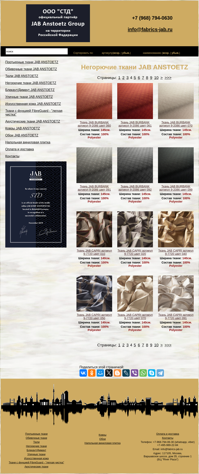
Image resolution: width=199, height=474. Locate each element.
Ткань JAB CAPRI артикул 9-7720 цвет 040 (175, 252)
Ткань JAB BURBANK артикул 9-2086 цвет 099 (175, 188)
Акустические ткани (36, 466)
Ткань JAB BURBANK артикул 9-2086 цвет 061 (135, 124)
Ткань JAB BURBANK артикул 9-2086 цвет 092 (135, 188)
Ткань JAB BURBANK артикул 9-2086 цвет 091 (94, 188)
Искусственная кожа (36, 458)
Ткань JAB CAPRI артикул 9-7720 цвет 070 (135, 316)
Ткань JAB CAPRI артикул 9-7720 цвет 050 (94, 316)
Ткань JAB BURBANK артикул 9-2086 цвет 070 (175, 124)
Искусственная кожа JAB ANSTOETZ (33, 104)
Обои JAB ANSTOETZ (21, 135)
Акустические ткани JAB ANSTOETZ (32, 121)
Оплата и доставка (19, 149)
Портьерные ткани (36, 433)
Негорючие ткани (36, 446)
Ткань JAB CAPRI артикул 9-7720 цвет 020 (135, 252)
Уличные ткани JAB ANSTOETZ (29, 97)
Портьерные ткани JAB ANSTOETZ (31, 62)
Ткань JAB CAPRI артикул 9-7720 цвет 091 (175, 316)
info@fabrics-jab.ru (150, 29)
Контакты (12, 156)
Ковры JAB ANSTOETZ (22, 128)
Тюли (36, 442)
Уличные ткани (36, 454)
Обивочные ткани (36, 437)
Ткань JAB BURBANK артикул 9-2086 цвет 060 (94, 124)
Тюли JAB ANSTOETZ (21, 76)
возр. (116, 52)
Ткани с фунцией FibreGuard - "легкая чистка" (36, 462)
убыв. (126, 52)
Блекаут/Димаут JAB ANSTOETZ (30, 90)
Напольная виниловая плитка (27, 142)
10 (156, 77)
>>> (168, 77)
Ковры (102, 434)
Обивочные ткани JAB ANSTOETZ (31, 69)
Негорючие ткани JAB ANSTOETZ (30, 83)
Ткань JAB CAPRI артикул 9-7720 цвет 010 (94, 252)
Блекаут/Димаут (36, 450)
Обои (102, 438)
